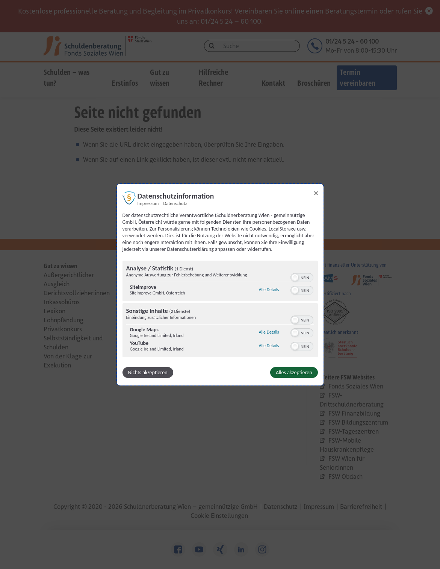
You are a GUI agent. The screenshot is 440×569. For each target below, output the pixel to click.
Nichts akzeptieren (148, 372)
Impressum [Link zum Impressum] (148, 203)
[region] (220, 310)
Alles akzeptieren (294, 372)
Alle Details (269, 289)
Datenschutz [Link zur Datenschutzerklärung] (175, 203)
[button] (295, 277)
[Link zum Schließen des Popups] (316, 193)
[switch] (302, 276)
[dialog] (220, 284)
